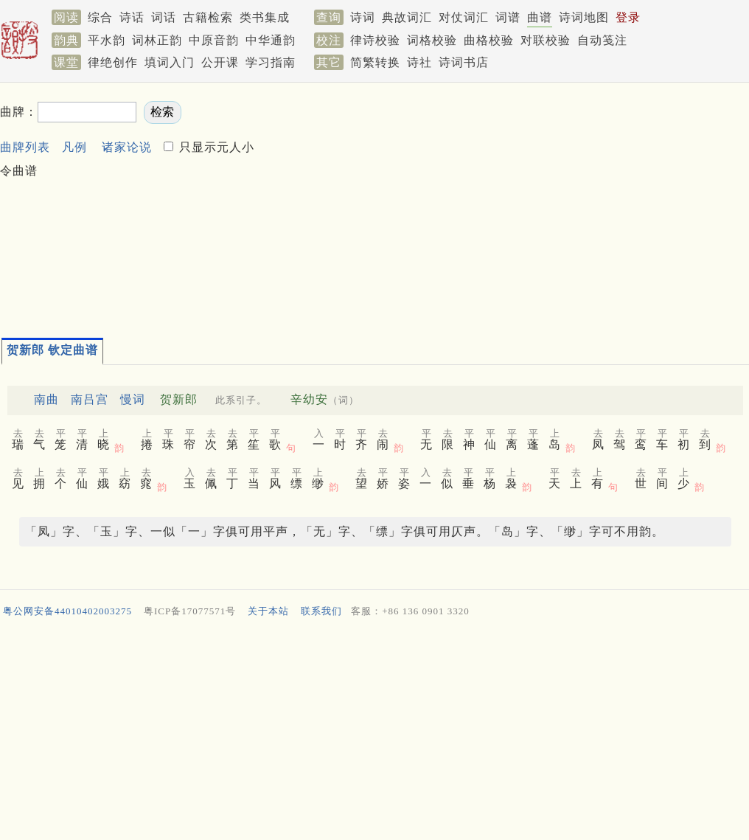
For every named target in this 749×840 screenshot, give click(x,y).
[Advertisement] (505, 203)
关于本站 (268, 611)
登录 (628, 17)
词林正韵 (157, 40)
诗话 (131, 17)
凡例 (74, 147)
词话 (163, 17)
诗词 (362, 17)
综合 (100, 17)
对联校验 (545, 40)
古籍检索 (208, 17)
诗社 (419, 62)
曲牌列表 (25, 147)
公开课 (220, 62)
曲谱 (539, 17)
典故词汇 (407, 17)
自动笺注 (602, 40)
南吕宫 (89, 399)
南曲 (46, 399)
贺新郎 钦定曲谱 (52, 350)
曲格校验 (489, 40)
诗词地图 (584, 17)
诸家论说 (127, 147)
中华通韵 (270, 40)
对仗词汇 (464, 17)
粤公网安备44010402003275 (67, 611)
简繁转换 (375, 62)
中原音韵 (214, 40)
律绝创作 (113, 62)
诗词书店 (464, 62)
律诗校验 (375, 40)
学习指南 (270, 62)
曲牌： (19, 111)
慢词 (132, 399)
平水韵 (106, 40)
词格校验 (432, 40)
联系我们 (321, 611)
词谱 (507, 17)
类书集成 (265, 17)
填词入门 (169, 62)
